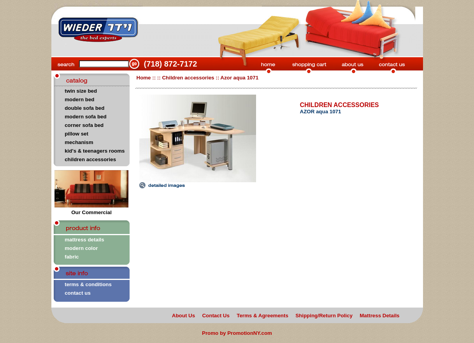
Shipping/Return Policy (324, 315)
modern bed (79, 99)
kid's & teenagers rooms (95, 151)
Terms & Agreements (262, 315)
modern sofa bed (85, 117)
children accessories (90, 159)
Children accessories (188, 78)
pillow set (76, 134)
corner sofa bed (84, 125)
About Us (183, 315)
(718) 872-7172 (170, 64)
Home (144, 78)
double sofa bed (84, 108)
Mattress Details (379, 315)
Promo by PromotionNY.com (237, 333)
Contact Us (215, 315)
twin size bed (81, 91)
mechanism (79, 142)
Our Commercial (91, 210)
